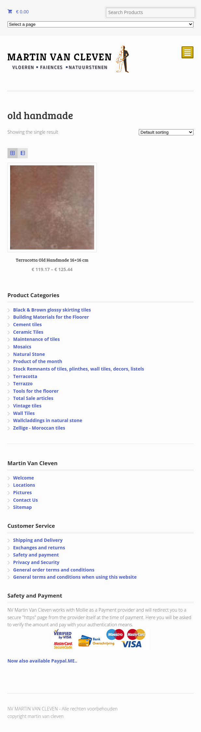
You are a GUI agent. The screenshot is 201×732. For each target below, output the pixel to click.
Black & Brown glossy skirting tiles (52, 310)
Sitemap (22, 507)
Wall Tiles (24, 413)
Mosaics (22, 346)
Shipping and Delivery (38, 540)
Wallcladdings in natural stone (47, 420)
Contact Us (25, 500)
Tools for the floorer (36, 391)
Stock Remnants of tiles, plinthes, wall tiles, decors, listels (78, 369)
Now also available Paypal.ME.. (42, 661)
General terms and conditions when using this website (74, 577)
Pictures (22, 492)
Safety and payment (36, 555)
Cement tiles (27, 324)
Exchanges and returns (39, 547)
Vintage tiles (27, 406)
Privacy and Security (36, 562)
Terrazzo (23, 383)
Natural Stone (29, 354)
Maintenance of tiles (36, 339)
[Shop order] (166, 132)
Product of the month (37, 361)
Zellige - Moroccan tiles (39, 428)
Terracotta (25, 376)
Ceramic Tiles (28, 332)
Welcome (23, 478)
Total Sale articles (33, 398)
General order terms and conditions (53, 570)
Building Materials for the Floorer (51, 317)
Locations (24, 485)
